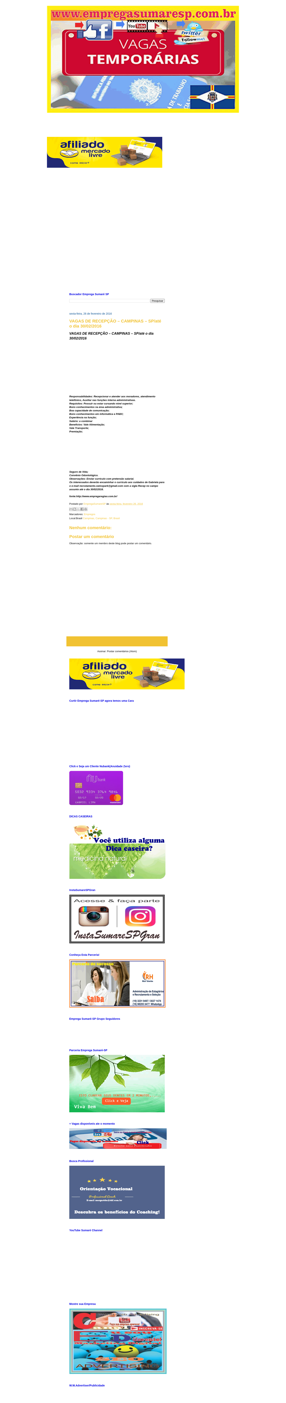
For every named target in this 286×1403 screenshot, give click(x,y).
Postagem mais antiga (150, 641)
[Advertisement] (143, 121)
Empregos (89, 514)
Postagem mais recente (85, 641)
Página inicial (118, 641)
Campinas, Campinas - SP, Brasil (101, 518)
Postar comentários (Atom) (122, 651)
